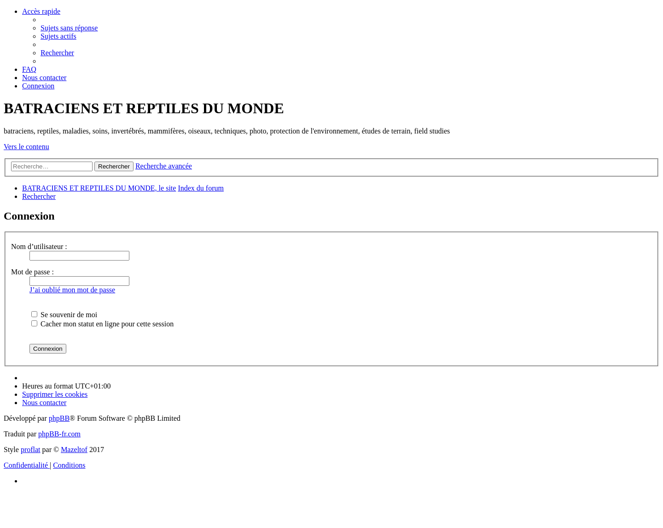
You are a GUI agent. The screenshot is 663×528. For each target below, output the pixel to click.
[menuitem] (69, 28)
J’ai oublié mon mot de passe (72, 290)
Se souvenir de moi (64, 315)
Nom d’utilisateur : (39, 246)
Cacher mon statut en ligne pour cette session (102, 324)
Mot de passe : (32, 272)
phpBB (59, 418)
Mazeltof (74, 449)
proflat (31, 449)
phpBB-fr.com (59, 434)
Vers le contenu (26, 147)
